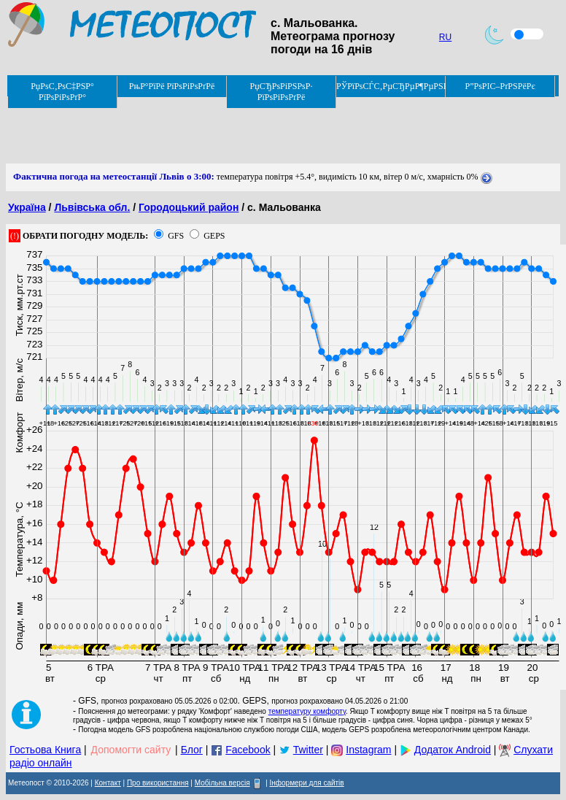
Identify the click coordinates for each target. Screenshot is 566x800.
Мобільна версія (222, 783)
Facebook (247, 749)
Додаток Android (452, 749)
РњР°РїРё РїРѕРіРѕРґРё (171, 86)
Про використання (158, 783)
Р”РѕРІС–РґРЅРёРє (500, 86)
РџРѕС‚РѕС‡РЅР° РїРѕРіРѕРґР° (62, 91)
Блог (192, 749)
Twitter (308, 749)
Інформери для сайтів (307, 783)
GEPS (214, 236)
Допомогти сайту (131, 749)
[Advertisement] (271, 131)
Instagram (368, 749)
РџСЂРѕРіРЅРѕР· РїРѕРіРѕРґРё (281, 91)
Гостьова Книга (45, 749)
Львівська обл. (92, 207)
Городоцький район (189, 207)
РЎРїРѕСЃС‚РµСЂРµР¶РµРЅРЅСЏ (391, 86)
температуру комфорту (307, 711)
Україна (27, 207)
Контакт (108, 783)
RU (445, 37)
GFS (176, 236)
